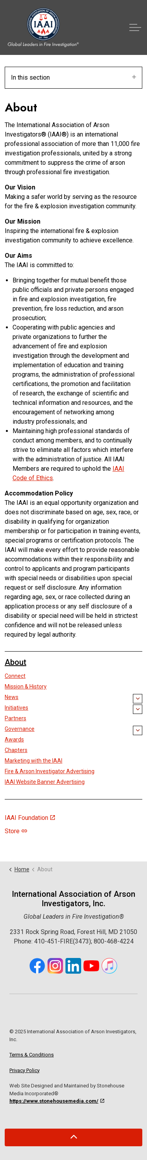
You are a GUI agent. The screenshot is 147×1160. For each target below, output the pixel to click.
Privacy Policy (24, 1070)
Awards (14, 739)
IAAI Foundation (30, 817)
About (15, 662)
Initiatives (16, 708)
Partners (15, 718)
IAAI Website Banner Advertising (45, 782)
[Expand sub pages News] (137, 698)
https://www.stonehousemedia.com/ (56, 1101)
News (11, 697)
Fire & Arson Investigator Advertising (49, 771)
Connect (15, 676)
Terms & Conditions (31, 1055)
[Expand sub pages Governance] (137, 730)
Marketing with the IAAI (33, 761)
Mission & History (26, 686)
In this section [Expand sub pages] (73, 77)
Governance (19, 729)
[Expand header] (135, 27)
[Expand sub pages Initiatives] (137, 709)
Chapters (16, 750)
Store (16, 831)
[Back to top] (73, 1137)
